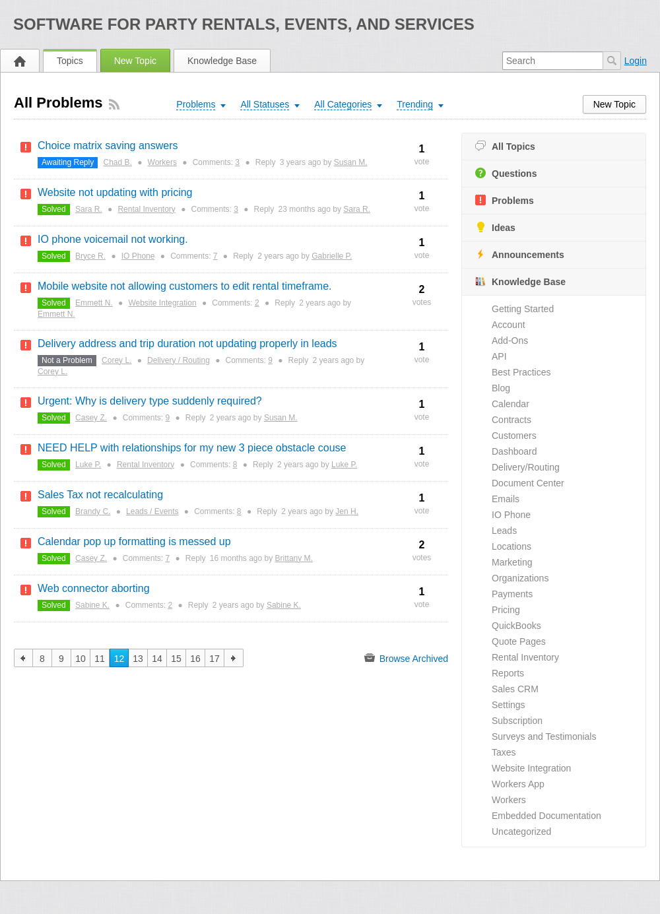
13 (138, 658)
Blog (501, 388)
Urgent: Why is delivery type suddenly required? (150, 401)
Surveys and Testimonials (544, 736)
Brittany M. (294, 558)
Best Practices (521, 372)
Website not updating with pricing (115, 192)
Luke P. (88, 464)
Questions (506, 173)
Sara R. (88, 209)
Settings (508, 705)
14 (157, 658)
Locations (511, 546)
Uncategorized (521, 831)
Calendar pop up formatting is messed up (134, 541)
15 (176, 658)
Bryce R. (90, 256)
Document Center (528, 483)
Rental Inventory (525, 657)
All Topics (505, 146)
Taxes (504, 752)
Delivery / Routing (178, 360)
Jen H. (346, 511)
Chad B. (118, 162)
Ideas (495, 227)
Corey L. (116, 360)
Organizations (520, 578)
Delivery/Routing (526, 467)
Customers (514, 435)
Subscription (517, 720)
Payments (512, 594)
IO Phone (511, 514)
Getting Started (523, 309)
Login (635, 60)
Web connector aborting (94, 588)
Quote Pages (519, 641)
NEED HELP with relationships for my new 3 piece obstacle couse (192, 447)
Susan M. (351, 162)
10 (80, 658)
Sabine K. (92, 605)
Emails (505, 499)
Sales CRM (515, 689)
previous (23, 658)
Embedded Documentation (546, 815)
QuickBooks (516, 625)
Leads (504, 530)
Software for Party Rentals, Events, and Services (244, 24)
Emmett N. (94, 303)
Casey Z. (91, 417)
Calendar (510, 404)
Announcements (519, 254)
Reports (508, 673)
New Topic (135, 60)
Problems (504, 200)
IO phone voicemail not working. (113, 239)
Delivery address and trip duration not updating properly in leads (187, 343)
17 (214, 658)
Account (508, 324)
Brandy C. (92, 511)
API (499, 356)
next (234, 658)
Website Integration (531, 768)
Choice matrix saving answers (108, 145)
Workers (509, 800)
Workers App (518, 784)
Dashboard (514, 451)
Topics (70, 60)
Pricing (506, 609)
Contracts (511, 419)
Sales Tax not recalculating (100, 494)
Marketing (512, 562)
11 (99, 658)
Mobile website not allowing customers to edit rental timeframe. (185, 286)
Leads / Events (152, 511)
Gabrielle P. (332, 256)
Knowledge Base (222, 60)
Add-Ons (510, 340)
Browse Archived (406, 658)
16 (195, 658)
